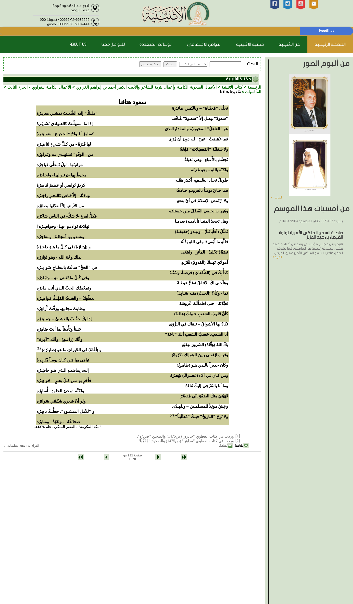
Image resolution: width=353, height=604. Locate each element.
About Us (78, 44)
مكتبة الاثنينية (250, 44)
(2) (172, 415)
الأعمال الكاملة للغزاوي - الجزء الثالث (39, 87)
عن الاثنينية (289, 44)
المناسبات (253, 92)
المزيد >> (276, 197)
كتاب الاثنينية (232, 87)
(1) (39, 348)
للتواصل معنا (113, 44)
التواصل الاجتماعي (204, 44)
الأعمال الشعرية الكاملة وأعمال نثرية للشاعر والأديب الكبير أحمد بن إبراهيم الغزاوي (146, 87)
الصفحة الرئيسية (330, 44)
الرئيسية (254, 87)
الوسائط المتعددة (155, 44)
